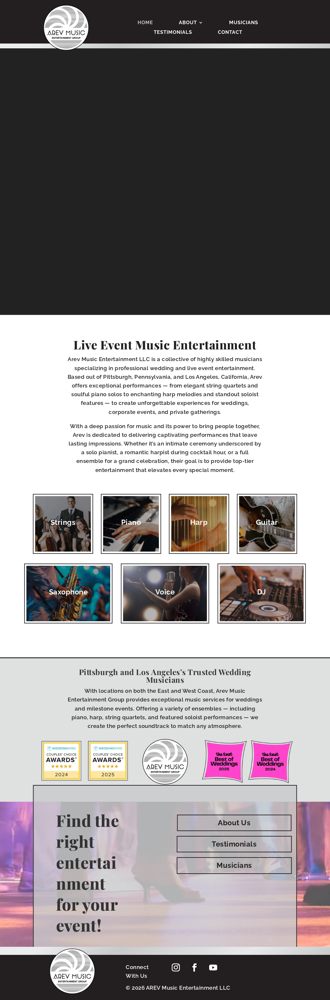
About (188, 22)
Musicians (243, 22)
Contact (230, 32)
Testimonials (173, 32)
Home (145, 22)
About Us (234, 823)
